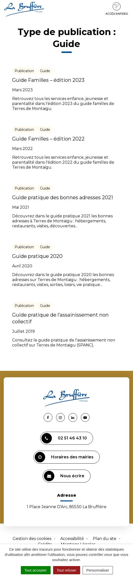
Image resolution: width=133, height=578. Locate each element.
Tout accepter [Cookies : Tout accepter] (36, 570)
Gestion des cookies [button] (32, 538)
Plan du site (104, 538)
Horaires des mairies (64, 457)
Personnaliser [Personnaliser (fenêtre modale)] (97, 570)
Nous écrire (64, 476)
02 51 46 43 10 (64, 438)
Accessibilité (72, 538)
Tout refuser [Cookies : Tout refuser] (66, 570)
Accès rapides (116, 8)
